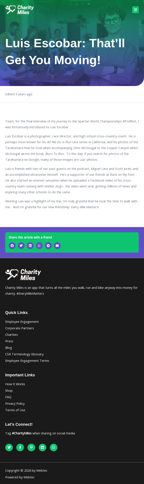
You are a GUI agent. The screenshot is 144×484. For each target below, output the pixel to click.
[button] (135, 9)
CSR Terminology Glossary (24, 354)
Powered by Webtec (20, 477)
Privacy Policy (15, 403)
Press (9, 341)
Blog (8, 347)
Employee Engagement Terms (27, 360)
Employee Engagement (22, 321)
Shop (9, 390)
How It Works (15, 384)
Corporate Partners (19, 328)
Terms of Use (15, 410)
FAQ (8, 397)
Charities (11, 334)
